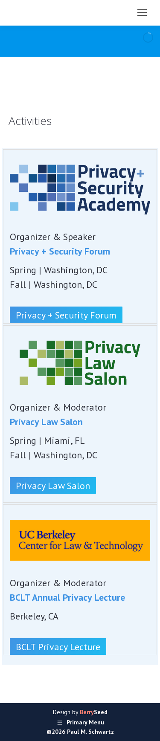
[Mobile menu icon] (142, 12)
